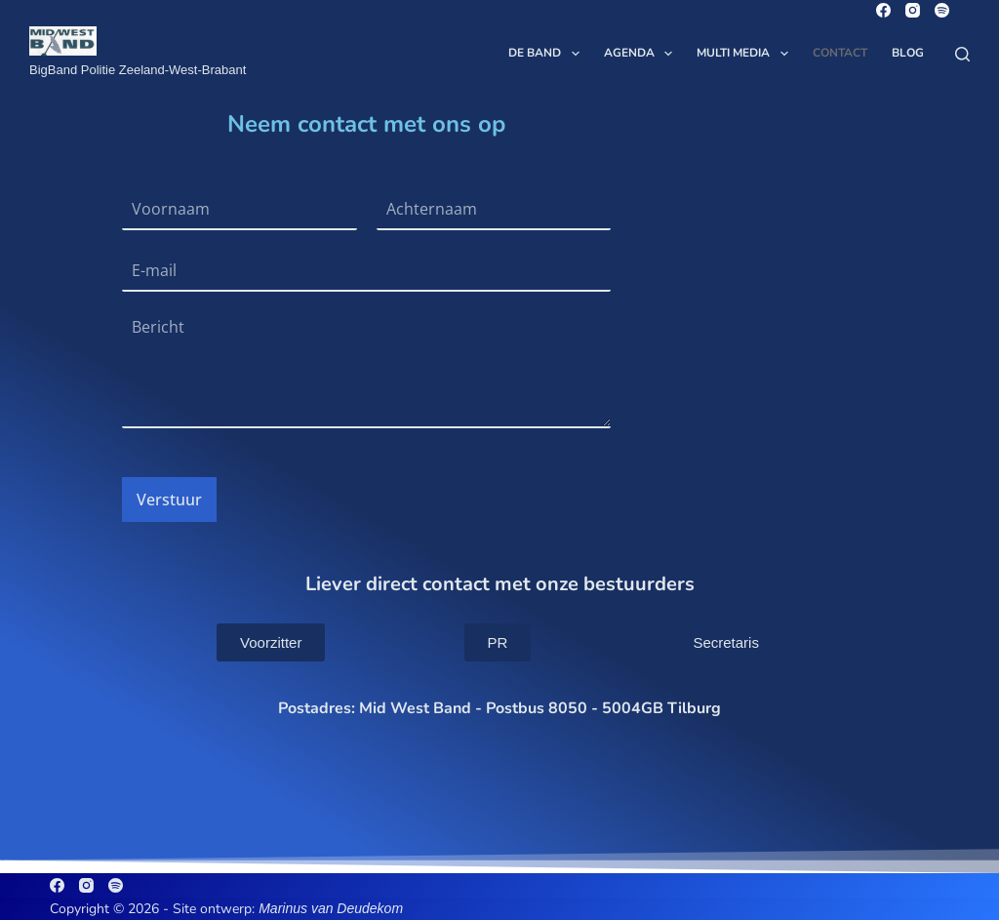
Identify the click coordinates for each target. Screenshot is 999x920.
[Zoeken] (962, 54)
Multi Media (746, 53)
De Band (547, 53)
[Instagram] (912, 10)
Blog (908, 52)
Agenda (642, 53)
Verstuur (169, 499)
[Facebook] (883, 10)
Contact (840, 52)
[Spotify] (942, 10)
